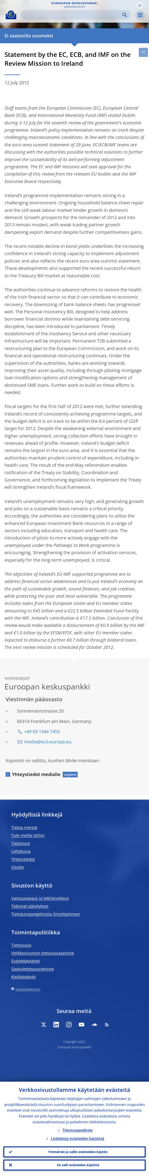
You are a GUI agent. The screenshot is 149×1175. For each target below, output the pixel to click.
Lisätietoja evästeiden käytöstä (77, 1138)
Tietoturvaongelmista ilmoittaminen (45, 914)
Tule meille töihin (28, 835)
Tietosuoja (21, 945)
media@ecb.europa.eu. (48, 742)
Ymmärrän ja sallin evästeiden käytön (78, 1152)
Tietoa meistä (24, 827)
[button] (139, 5)
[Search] (72, 15)
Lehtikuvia (21, 851)
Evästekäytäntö (25, 961)
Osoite (17, 867)
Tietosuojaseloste (77, 1130)
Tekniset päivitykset (29, 906)
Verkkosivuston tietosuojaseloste (42, 953)
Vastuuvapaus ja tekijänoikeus (40, 898)
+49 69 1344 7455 (42, 731)
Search (124, 15)
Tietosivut (20, 843)
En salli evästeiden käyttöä (78, 1165)
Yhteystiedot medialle (36, 774)
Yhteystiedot (23, 859)
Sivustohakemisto (27, 989)
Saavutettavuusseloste (32, 969)
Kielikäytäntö (23, 976)
